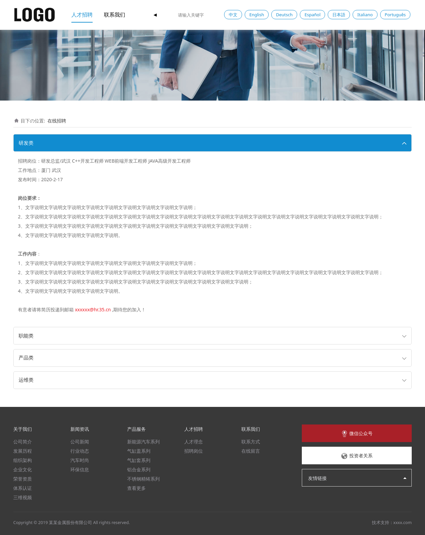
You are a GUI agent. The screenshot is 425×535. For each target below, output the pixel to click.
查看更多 (136, 488)
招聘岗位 (193, 451)
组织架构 (22, 460)
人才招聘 (82, 14)
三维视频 (22, 497)
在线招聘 (56, 120)
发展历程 (22, 451)
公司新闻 (79, 441)
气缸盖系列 (138, 451)
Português (395, 15)
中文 (233, 15)
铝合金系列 (138, 469)
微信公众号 (357, 433)
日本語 (338, 15)
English (256, 15)
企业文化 (22, 469)
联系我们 (114, 14)
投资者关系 (357, 456)
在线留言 (250, 451)
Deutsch (284, 15)
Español (312, 15)
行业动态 (79, 451)
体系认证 (22, 488)
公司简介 (22, 441)
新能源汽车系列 (143, 441)
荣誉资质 (22, 479)
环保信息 (79, 469)
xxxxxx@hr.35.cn (93, 309)
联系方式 (250, 441)
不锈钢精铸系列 (143, 479)
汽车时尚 (79, 460)
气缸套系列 (138, 460)
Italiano (365, 15)
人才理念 (193, 441)
